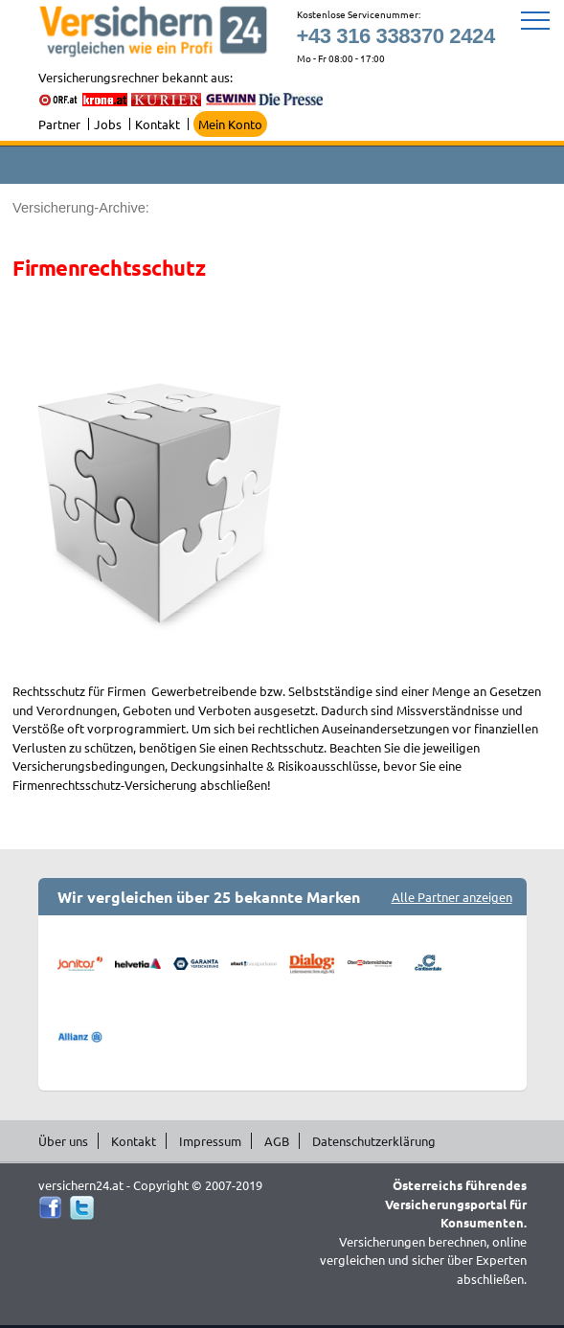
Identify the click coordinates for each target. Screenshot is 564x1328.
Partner (59, 124)
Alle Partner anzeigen (452, 897)
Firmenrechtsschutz (108, 268)
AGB (276, 1141)
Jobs (108, 124)
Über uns (63, 1141)
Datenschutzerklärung (374, 1141)
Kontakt (157, 124)
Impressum (210, 1141)
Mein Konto (230, 124)
